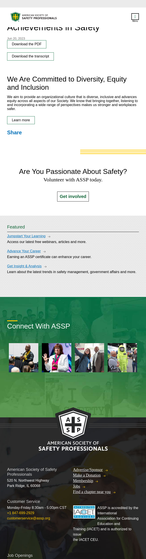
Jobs (76, 486)
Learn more (21, 120)
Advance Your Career (24, 251)
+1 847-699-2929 (20, 513)
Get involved (73, 196)
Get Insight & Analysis (24, 266)
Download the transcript (30, 56)
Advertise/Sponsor (88, 470)
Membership (83, 481)
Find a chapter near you (92, 492)
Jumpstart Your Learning (26, 236)
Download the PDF (26, 44)
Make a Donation (87, 475)
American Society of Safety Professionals (34, 18)
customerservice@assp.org (28, 518)
